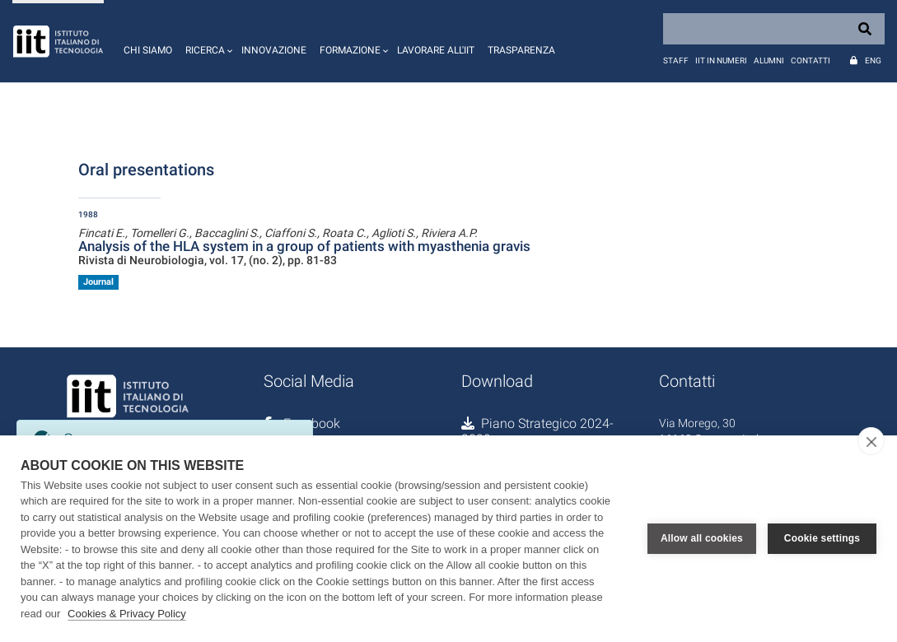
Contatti (810, 60)
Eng (873, 60)
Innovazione (273, 50)
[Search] (774, 28)
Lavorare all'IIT (435, 50)
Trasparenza (521, 50)
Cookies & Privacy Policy (127, 613)
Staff (676, 60)
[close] (871, 441)
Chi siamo (148, 50)
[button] (207, 41)
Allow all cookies (702, 538)
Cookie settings (822, 538)
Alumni (769, 60)
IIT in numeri (721, 60)
